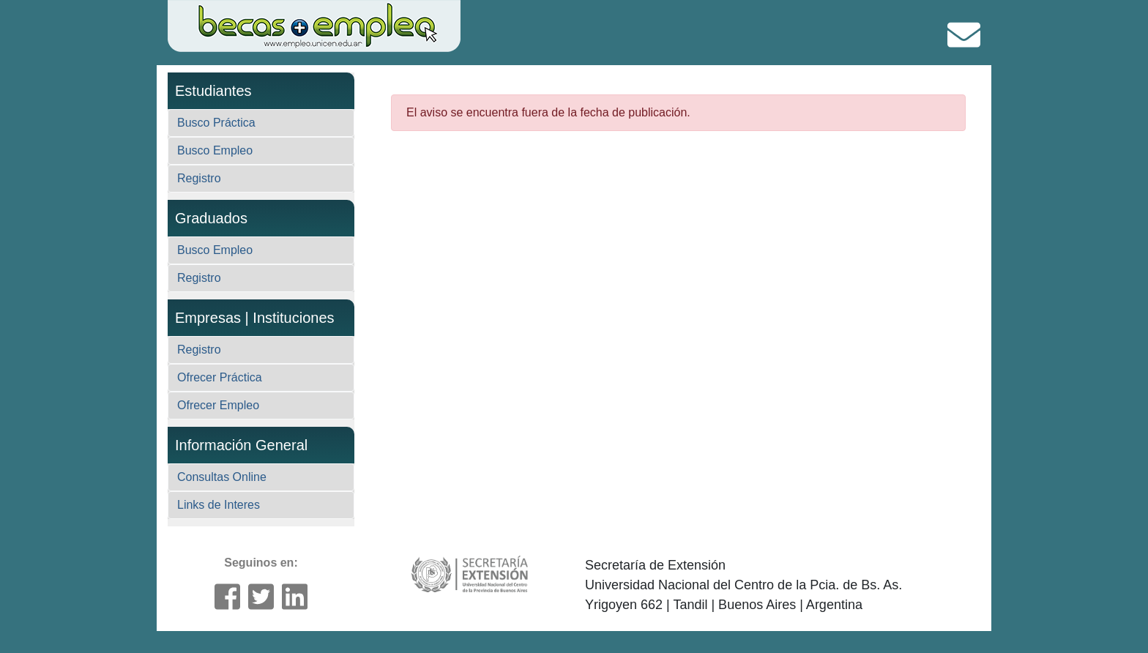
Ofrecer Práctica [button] (219, 377)
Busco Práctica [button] (216, 122)
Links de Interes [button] (218, 505)
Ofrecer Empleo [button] (218, 405)
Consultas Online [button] (221, 477)
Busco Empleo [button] (215, 150)
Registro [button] (199, 178)
